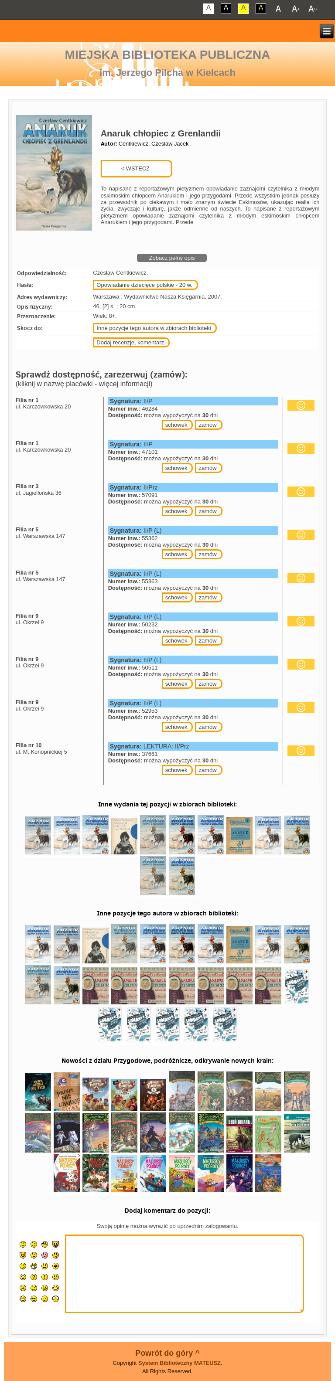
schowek (176, 425)
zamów (207, 425)
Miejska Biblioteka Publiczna (167, 54)
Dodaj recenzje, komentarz (130, 342)
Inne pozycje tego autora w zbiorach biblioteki (153, 328)
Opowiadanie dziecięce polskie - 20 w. (144, 285)
